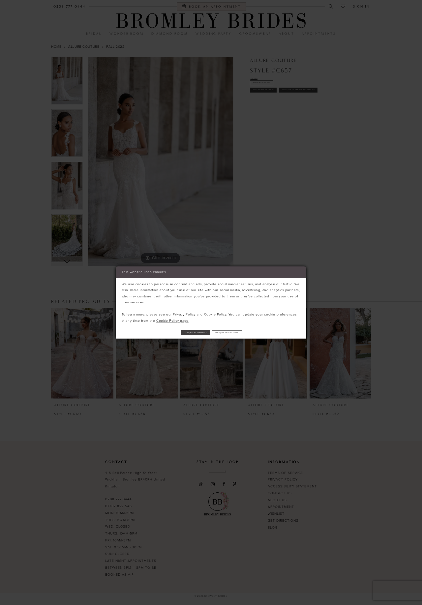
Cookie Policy (215, 312)
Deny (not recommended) (246, 332)
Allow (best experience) (176, 332)
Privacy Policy (184, 312)
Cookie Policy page (172, 318)
